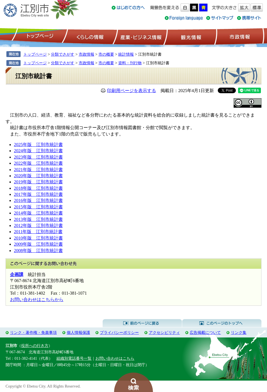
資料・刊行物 (130, 63)
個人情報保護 (78, 332)
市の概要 (106, 54)
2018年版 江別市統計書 (38, 188)
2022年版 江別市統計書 (38, 163)
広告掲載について (205, 332)
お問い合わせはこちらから (36, 299)
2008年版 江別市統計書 (38, 250)
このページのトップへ (221, 323)
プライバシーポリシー (119, 332)
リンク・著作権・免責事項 (33, 332)
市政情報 (239, 36)
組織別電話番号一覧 (74, 358)
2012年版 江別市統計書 (38, 225)
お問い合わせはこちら (114, 358)
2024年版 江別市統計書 (38, 150)
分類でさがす (62, 54)
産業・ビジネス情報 (140, 36)
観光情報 (190, 36)
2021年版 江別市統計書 (38, 169)
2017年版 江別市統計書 (38, 194)
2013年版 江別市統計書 (38, 219)
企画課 (16, 274)
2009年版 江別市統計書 (38, 244)
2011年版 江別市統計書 (38, 231)
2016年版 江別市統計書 (38, 200)
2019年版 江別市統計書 (38, 181)
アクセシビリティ (164, 332)
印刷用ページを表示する (131, 90)
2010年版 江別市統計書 (38, 238)
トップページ (39, 36)
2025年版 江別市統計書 (38, 144)
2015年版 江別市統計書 (38, 206)
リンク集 (238, 332)
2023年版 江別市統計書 (38, 157)
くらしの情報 (89, 36)
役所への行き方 (34, 345)
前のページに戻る (142, 323)
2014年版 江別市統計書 (38, 213)
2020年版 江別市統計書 (38, 175)
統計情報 (126, 54)
